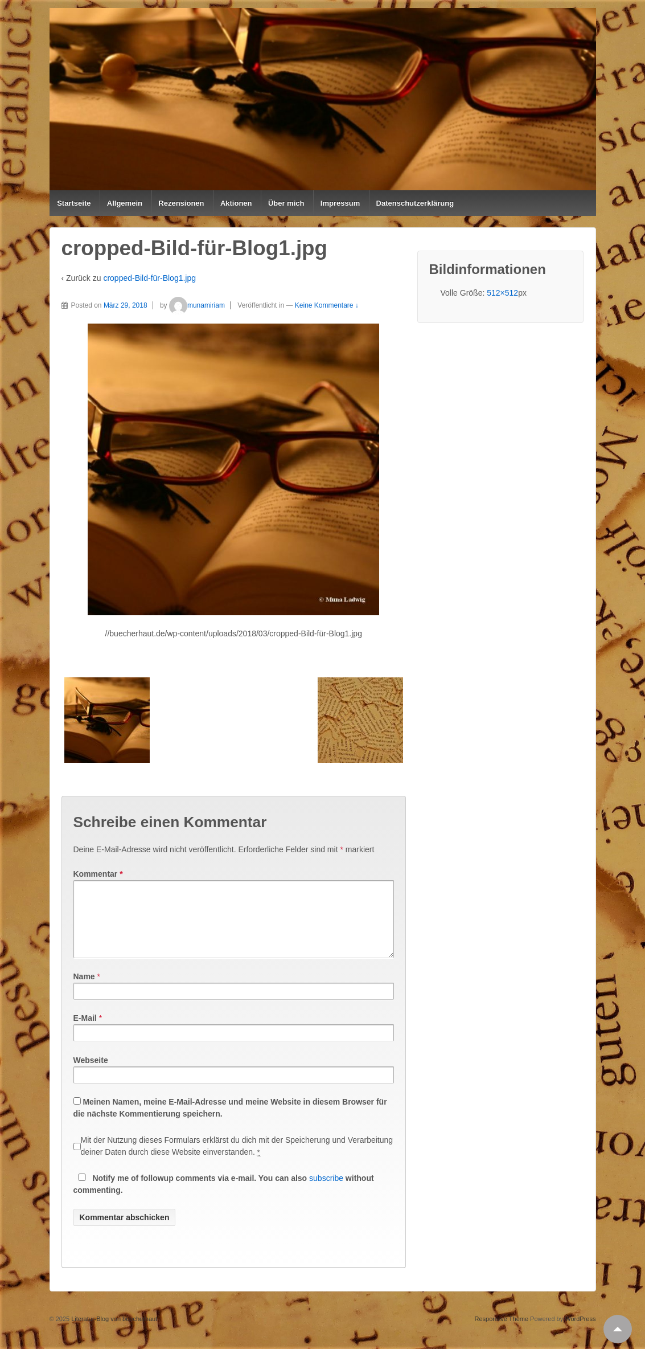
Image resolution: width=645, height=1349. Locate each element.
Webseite (90, 1073)
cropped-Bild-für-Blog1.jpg (149, 278)
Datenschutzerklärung (415, 203)
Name (84, 990)
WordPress (580, 1332)
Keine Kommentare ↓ (327, 305)
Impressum (340, 203)
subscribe (326, 1191)
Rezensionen (181, 203)
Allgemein (124, 203)
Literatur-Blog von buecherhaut (113, 1332)
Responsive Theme (501, 1332)
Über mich (286, 203)
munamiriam (197, 305)
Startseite (74, 203)
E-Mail (85, 1031)
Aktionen (236, 203)
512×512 (502, 292)
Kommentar (98, 873)
